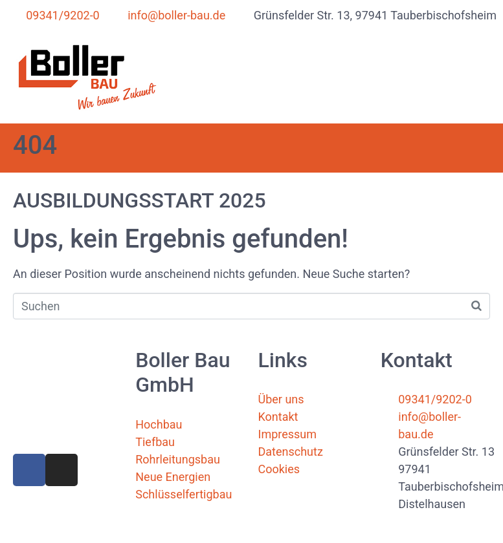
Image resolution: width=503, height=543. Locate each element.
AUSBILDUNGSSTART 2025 (139, 200)
